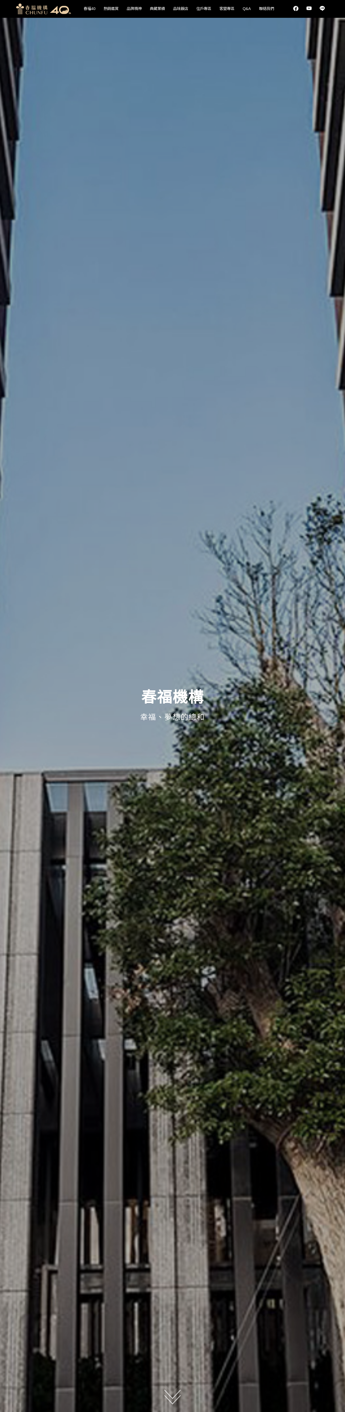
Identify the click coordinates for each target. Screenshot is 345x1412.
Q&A (247, 8)
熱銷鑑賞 (111, 8)
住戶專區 (203, 8)
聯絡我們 (266, 8)
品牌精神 (134, 8)
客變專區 (226, 8)
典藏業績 (157, 8)
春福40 (89, 8)
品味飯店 (180, 8)
